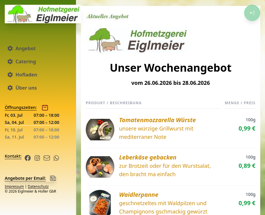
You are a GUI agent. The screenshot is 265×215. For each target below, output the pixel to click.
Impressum (14, 186)
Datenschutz (38, 186)
